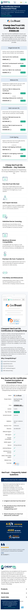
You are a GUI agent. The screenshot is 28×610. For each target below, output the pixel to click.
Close (19, 600)
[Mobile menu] (26, 2)
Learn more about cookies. (9, 607)
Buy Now (23, 59)
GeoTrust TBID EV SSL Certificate (11, 70)
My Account (18, 2)
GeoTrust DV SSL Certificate (10, 57)
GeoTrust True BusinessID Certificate (12, 63)
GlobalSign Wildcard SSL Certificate (12, 98)
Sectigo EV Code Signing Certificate (12, 153)
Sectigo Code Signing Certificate (11, 147)
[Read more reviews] (14, 538)
